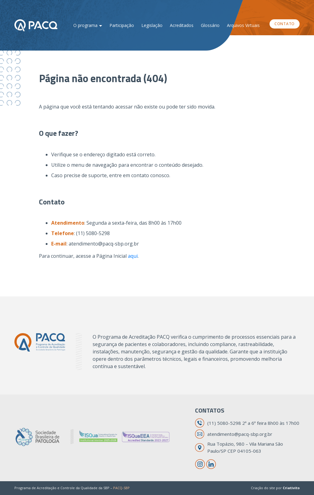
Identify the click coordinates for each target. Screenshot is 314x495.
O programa (85, 25)
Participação (121, 25)
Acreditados (181, 25)
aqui (133, 256)
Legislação (152, 25)
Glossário (210, 25)
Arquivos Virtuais (243, 25)
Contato (284, 23)
